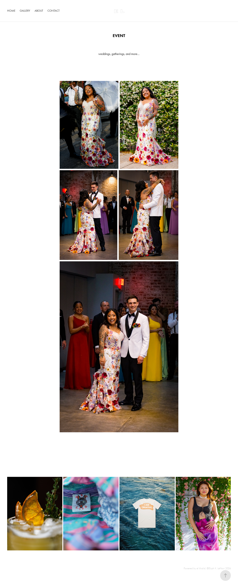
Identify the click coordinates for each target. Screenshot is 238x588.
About (39, 10)
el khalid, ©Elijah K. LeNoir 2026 (214, 568)
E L (119, 11)
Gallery (25, 10)
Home (11, 10)
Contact (53, 10)
